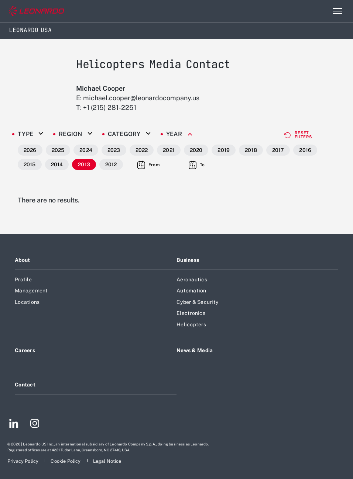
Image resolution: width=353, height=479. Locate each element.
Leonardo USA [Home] (30, 30)
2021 (169, 150)
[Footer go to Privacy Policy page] (23, 461)
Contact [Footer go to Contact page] (25, 385)
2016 (305, 150)
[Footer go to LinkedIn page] (13, 424)
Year (174, 134)
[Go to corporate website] (36, 11)
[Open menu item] (337, 11)
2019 (223, 150)
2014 (57, 164)
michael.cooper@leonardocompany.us (141, 98)
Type (25, 134)
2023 (113, 150)
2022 (142, 150)
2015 (30, 164)
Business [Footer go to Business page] (187, 260)
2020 (196, 150)
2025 (58, 150)
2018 (251, 150)
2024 (85, 150)
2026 (30, 150)
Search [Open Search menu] (321, 11)
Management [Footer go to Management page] (31, 291)
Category (124, 134)
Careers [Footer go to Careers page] (25, 350)
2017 (278, 150)
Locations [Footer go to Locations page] (27, 302)
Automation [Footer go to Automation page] (191, 291)
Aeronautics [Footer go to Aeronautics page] (191, 279)
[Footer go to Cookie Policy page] (66, 461)
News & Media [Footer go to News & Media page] (194, 350)
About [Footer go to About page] (22, 260)
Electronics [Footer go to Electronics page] (190, 313)
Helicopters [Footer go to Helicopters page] (191, 324)
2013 (84, 164)
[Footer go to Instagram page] (34, 424)
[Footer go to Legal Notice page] (107, 461)
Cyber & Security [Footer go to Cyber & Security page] (197, 302)
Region (70, 134)
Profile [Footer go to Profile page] (23, 279)
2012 (111, 164)
